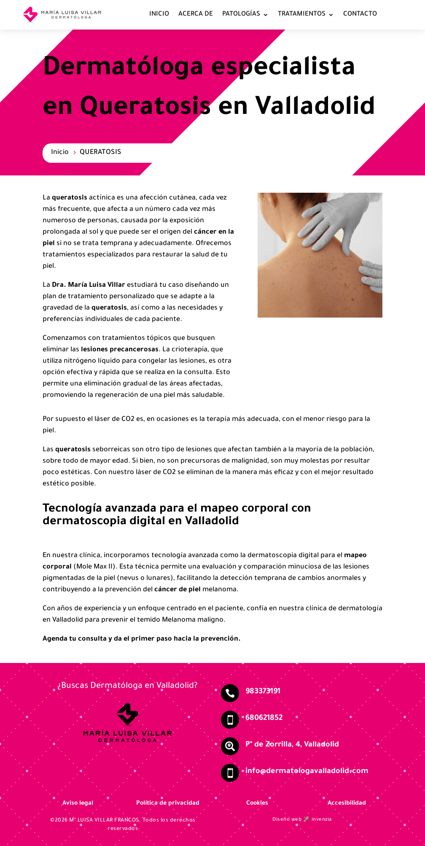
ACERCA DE (195, 14)
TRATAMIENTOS (301, 14)
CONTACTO (360, 14)
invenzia (322, 820)
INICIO (159, 14)
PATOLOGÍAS (241, 14)
